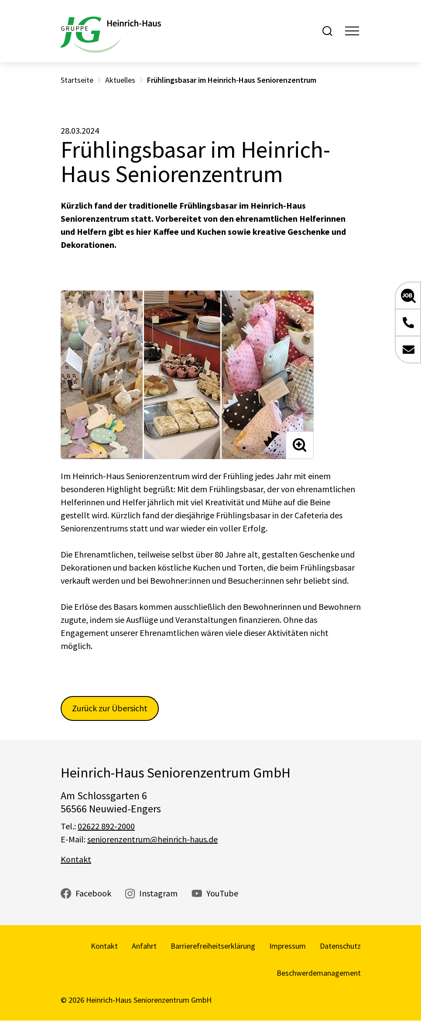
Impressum (287, 946)
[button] (408, 296)
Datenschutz (340, 946)
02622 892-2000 (106, 826)
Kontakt (76, 859)
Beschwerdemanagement (319, 973)
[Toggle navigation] (352, 31)
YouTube (222, 893)
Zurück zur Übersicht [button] (109, 708)
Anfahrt (144, 946)
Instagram (158, 893)
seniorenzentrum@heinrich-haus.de (152, 839)
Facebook (93, 893)
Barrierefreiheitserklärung (213, 946)
